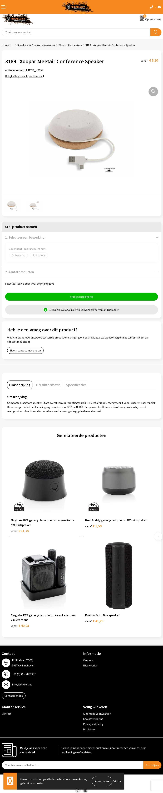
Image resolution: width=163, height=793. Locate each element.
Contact (6, 713)
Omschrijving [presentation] (20, 384)
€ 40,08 (20, 625)
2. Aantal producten (19, 272)
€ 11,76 (20, 530)
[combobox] (76, 32)
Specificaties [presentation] (76, 384)
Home (5, 45)
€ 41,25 (94, 621)
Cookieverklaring (93, 719)
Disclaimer (89, 729)
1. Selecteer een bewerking (25, 237)
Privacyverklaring (93, 724)
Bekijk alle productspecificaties (24, 76)
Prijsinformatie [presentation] (48, 384)
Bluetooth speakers (70, 45)
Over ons (88, 660)
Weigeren (117, 781)
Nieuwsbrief (90, 665)
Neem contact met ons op (25, 350)
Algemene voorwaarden (97, 713)
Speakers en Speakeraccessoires (36, 45)
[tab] (19, 385)
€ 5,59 (93, 526)
